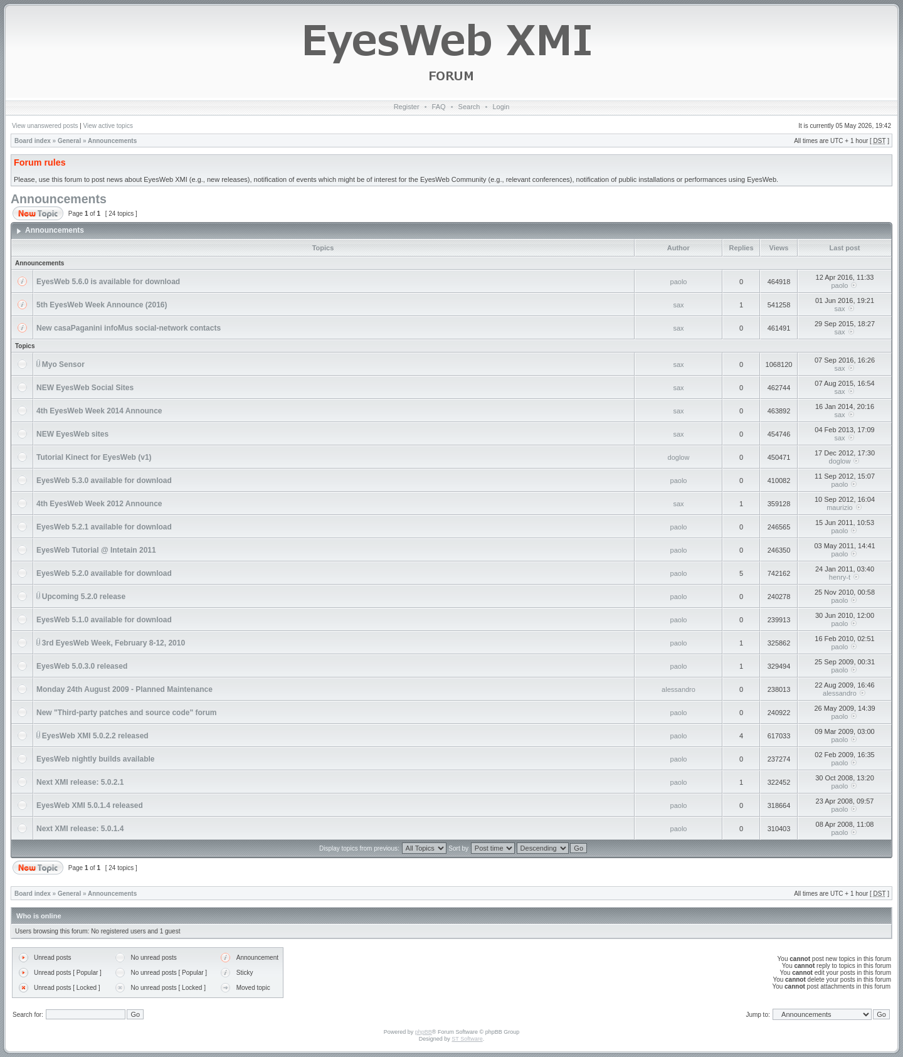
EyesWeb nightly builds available (95, 759)
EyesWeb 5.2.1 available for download (104, 527)
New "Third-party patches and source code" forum (126, 712)
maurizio (839, 507)
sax (678, 305)
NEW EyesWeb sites (72, 434)
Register (407, 106)
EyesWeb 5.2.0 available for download (104, 573)
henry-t (839, 577)
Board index (32, 140)
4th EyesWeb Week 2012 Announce (99, 503)
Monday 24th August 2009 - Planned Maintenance (124, 689)
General (69, 140)
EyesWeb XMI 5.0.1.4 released (89, 805)
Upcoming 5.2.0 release (83, 596)
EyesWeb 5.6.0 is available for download (108, 281)
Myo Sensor (63, 364)
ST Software (467, 1039)
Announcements (112, 140)
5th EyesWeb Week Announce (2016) (101, 304)
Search (469, 106)
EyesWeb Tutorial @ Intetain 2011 (96, 550)
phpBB (423, 1032)
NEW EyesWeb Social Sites (85, 387)
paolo (678, 281)
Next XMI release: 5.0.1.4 (80, 828)
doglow (679, 457)
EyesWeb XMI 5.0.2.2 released (95, 735)
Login (500, 106)
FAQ (439, 106)
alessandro (678, 689)
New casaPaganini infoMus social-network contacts (128, 328)
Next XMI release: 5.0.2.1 (80, 782)
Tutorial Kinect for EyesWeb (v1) (94, 457)
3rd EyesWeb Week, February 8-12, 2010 (113, 643)
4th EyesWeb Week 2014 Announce (99, 410)
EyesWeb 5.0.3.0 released (81, 666)
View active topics (108, 125)
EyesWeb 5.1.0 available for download (104, 619)
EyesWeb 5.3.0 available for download (104, 480)
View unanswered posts (45, 125)
